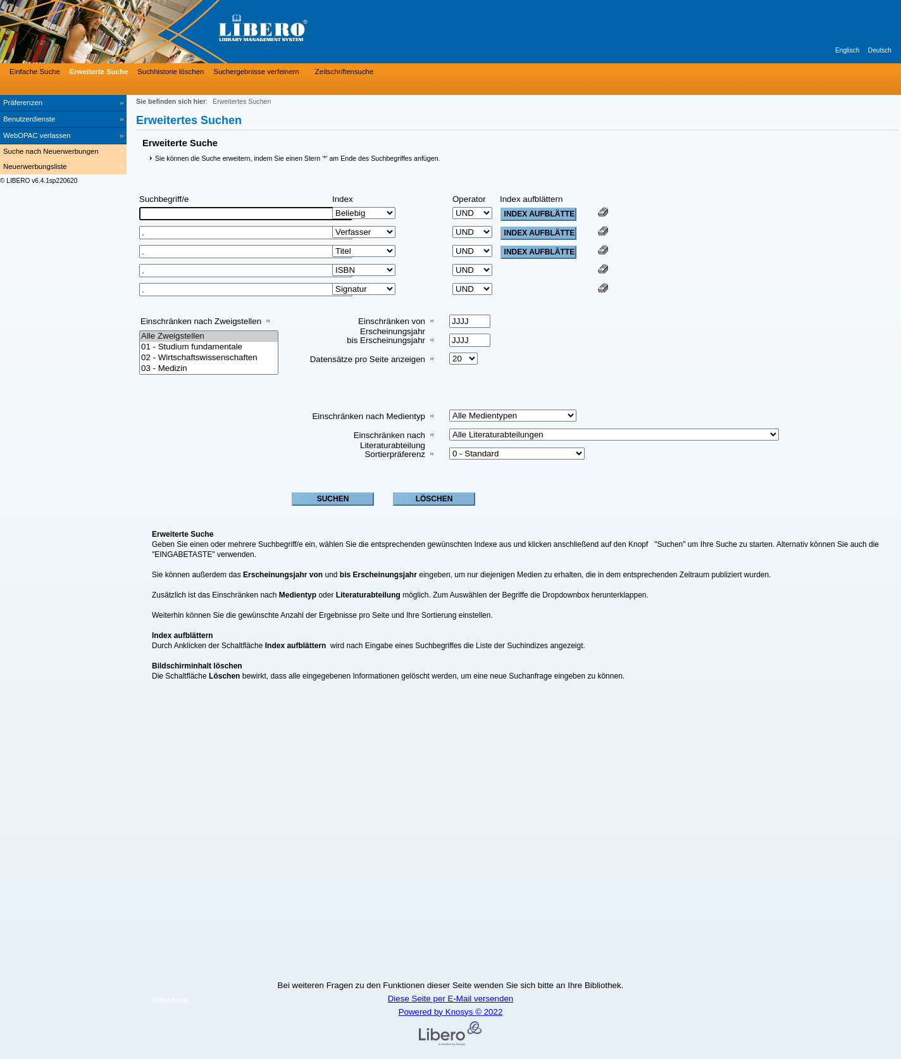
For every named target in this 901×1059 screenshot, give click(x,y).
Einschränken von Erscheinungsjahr (391, 326)
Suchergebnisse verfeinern (256, 71)
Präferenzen (22, 102)
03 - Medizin (209, 368)
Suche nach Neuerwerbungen (51, 151)
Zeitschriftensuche (344, 71)
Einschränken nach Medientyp (368, 416)
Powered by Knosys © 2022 (451, 1012)
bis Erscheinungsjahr (386, 340)
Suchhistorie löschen (170, 71)
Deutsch (880, 50)
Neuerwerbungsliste (35, 166)
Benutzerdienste (29, 119)
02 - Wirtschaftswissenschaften (209, 358)
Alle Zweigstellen (209, 336)
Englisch (847, 50)
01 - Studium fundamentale (209, 347)
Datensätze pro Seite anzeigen (367, 359)
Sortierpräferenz (394, 454)
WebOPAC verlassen (37, 135)
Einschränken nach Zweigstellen (200, 321)
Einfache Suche (34, 71)
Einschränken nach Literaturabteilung (389, 440)
